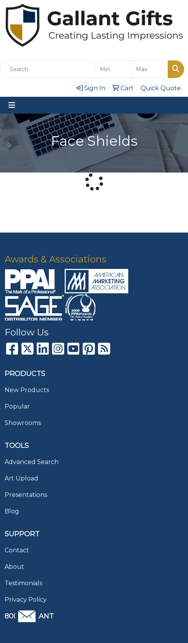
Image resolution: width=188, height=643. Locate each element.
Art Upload (21, 478)
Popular (17, 406)
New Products (27, 390)
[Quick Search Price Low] (114, 69)
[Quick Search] (48, 69)
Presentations (26, 494)
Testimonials (23, 583)
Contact (17, 550)
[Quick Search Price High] (150, 69)
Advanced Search (32, 462)
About (14, 566)
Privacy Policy (26, 599)
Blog (12, 511)
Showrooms (23, 422)
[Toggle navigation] (12, 105)
